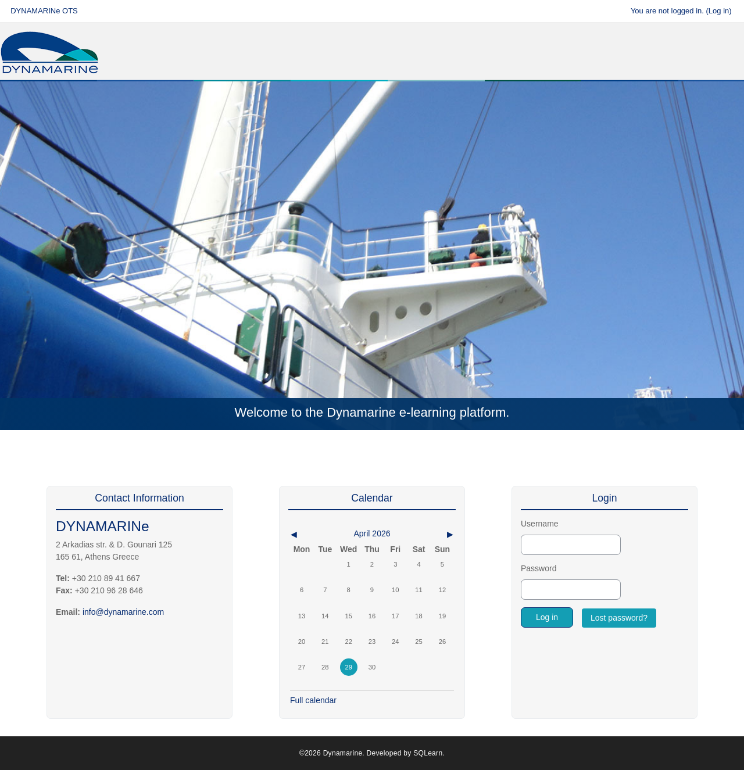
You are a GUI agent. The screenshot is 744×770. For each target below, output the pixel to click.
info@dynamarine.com (123, 612)
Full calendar (313, 700)
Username (540, 523)
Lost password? (619, 617)
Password (538, 568)
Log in (719, 10)
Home (43, 101)
